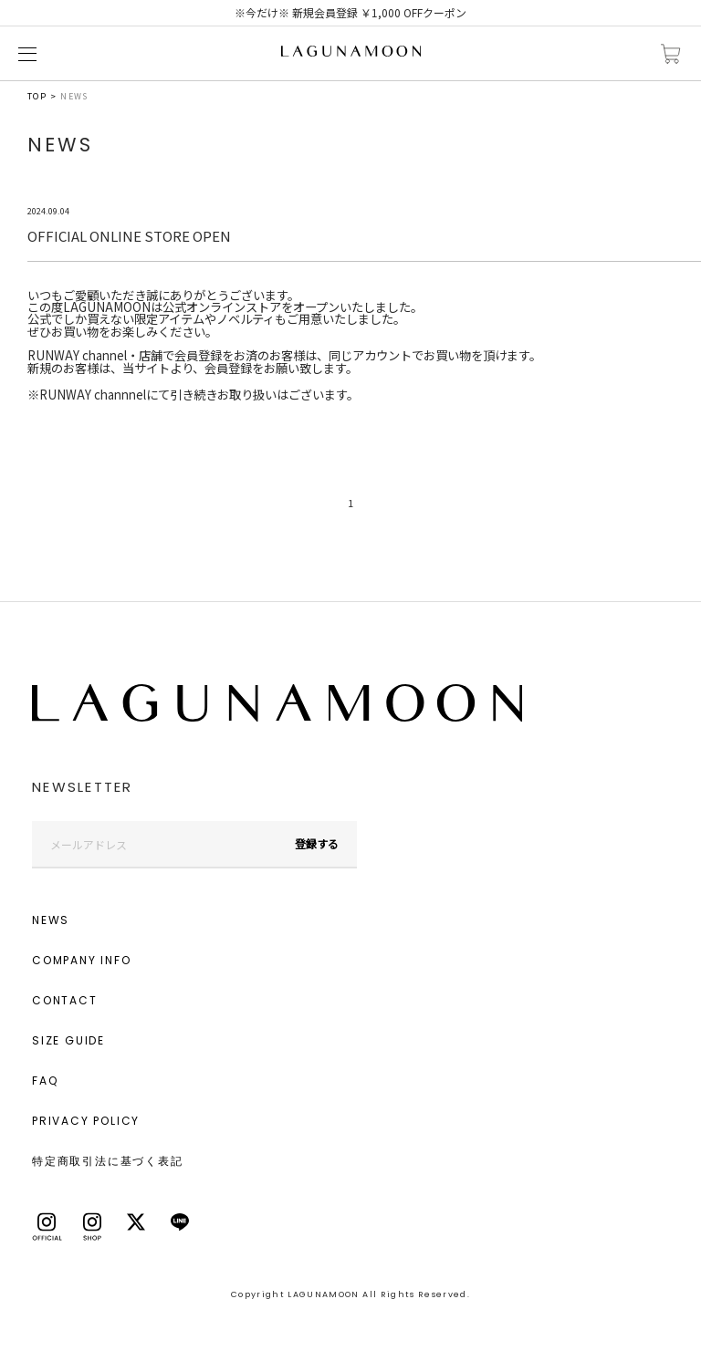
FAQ (45, 1080)
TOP (37, 96)
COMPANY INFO (81, 960)
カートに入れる (671, 54)
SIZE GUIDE (68, 1040)
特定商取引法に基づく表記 (107, 1161)
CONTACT (65, 1000)
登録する (317, 843)
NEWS (50, 920)
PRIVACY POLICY (86, 1120)
